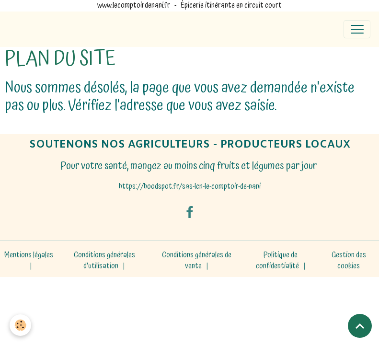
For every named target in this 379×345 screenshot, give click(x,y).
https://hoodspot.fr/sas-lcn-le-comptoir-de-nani (190, 187)
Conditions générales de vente (196, 261)
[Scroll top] (360, 326)
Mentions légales (28, 255)
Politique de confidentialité (277, 261)
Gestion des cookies (349, 261)
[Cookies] (20, 325)
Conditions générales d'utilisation (104, 261)
